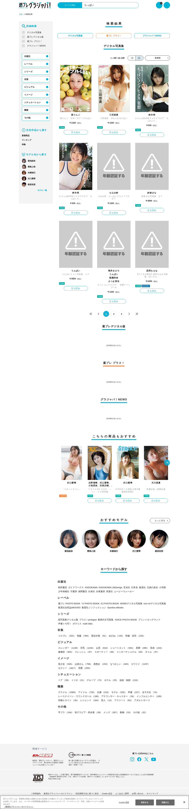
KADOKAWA (91, 587)
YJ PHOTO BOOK (89, 603)
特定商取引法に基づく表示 (87, 793)
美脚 (141, 647)
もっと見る (160, 520)
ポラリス (77, 623)
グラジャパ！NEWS (36, 45)
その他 (27, 117)
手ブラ (65, 712)
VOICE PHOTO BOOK (125, 619)
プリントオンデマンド (148, 619)
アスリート (123, 699)
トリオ (78, 679)
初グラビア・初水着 (88, 712)
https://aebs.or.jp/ (55, 778)
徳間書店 (82, 591)
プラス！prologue (88, 619)
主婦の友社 (151, 587)
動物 (125, 712)
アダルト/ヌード (141, 699)
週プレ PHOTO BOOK (68, 603)
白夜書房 (100, 591)
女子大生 (149, 691)
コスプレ (67, 635)
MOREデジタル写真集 (128, 603)
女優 (103, 691)
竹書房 (73, 591)
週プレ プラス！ (34, 41)
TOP (20, 14)
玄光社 (125, 587)
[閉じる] (184, 802)
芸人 (107, 699)
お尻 (102, 647)
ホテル (111, 679)
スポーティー (104, 651)
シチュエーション (32, 102)
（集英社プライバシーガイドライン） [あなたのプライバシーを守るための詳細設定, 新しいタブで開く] (19, 806)
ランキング (26, 139)
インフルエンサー (149, 695)
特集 (24, 144)
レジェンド (90, 699)
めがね (116, 635)
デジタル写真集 (34, 32)
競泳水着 (99, 635)
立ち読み (75, 132)
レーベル (28, 63)
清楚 (64, 667)
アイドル (87, 691)
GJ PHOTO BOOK (107, 603)
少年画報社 (63, 591)
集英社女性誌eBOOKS (69, 607)
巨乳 (87, 647)
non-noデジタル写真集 (151, 603)
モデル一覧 (42, 190)
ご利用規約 (36, 793)
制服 (83, 635)
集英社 (141, 587)
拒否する (144, 802)
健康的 (65, 651)
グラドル (67, 691)
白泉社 (91, 591)
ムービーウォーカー (124, 591)
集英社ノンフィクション (93, 607)
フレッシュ (84, 651)
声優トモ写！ (64, 623)
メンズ (110, 712)
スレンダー (68, 647)
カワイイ (140, 663)
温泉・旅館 (129, 679)
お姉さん (83, 663)
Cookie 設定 (107, 793)
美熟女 (101, 663)
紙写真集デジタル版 (68, 619)
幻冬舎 (133, 587)
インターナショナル (129, 651)
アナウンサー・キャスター (118, 695)
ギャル (152, 651)
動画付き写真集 (106, 619)
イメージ (28, 94)
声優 (133, 691)
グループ (94, 679)
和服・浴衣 (135, 635)
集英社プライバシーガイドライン (58, 793)
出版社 (27, 56)
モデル (118, 691)
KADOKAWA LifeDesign (109, 587)
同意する (165, 802)
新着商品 (26, 135)
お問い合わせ (137, 793)
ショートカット (122, 647)
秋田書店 (62, 587)
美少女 (65, 663)
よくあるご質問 (122, 793)
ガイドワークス (76, 587)
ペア (64, 679)
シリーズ (28, 71)
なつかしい (119, 663)
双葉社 (109, 591)
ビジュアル (29, 86)
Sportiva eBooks (115, 607)
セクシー (159, 663)
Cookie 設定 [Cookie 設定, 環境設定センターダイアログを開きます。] (124, 802)
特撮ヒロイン (68, 699)
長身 (155, 647)
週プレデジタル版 (35, 36)
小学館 (161, 587)
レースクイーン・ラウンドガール (79, 695)
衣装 (26, 79)
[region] (94, 802)
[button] (167, 462)
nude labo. (88, 623)
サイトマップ (152, 793)
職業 (26, 109)
